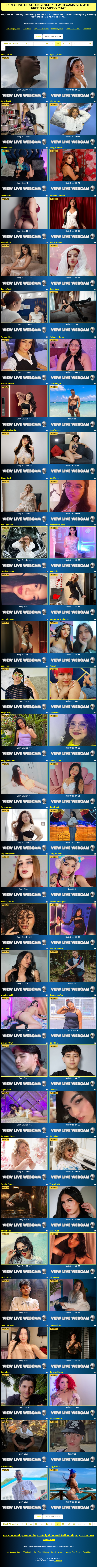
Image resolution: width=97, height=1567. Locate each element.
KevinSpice (6, 1277)
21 (79, 44)
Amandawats (7, 807)
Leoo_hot (5, 666)
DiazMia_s (54, 478)
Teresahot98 (55, 1184)
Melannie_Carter (57, 337)
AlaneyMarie (55, 1231)
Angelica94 (6, 101)
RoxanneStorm (56, 1372)
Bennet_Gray (7, 1043)
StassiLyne (54, 289)
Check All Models (10, 44)
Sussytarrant (7, 54)
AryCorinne (6, 242)
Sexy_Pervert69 (8, 761)
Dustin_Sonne (7, 1184)
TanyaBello (6, 1231)
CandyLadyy (55, 1136)
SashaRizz (54, 571)
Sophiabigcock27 (8, 854)
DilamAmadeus (56, 948)
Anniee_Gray (7, 337)
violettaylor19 (7, 995)
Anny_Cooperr (56, 148)
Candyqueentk (7, 571)
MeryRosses (55, 430)
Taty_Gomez (55, 1467)
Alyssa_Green (56, 54)
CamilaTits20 (7, 289)
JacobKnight (55, 383)
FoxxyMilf (54, 666)
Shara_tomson (56, 242)
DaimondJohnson (57, 196)
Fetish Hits (58, 1561)
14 (42, 44)
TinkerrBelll (6, 478)
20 (74, 44)
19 (69, 44)
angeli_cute (6, 1089)
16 (52, 44)
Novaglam (5, 948)
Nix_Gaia (54, 1043)
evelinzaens (55, 713)
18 (63, 44)
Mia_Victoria (55, 101)
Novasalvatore (56, 1419)
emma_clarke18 (56, 761)
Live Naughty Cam (13, 29)
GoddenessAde (56, 995)
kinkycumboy (7, 1467)
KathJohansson (8, 619)
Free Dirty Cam (57, 29)
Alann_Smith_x (8, 1419)
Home (38, 36)
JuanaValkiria (56, 1325)
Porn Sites (87, 29)
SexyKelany (6, 713)
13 (36, 44)
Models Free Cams (73, 29)
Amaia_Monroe (7, 902)
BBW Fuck (27, 29)
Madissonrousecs (57, 525)
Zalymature (6, 196)
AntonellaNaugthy (58, 902)
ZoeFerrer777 (55, 1089)
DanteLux (5, 1372)
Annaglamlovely (8, 1136)
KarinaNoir (54, 1277)
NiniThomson (7, 525)
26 (90, 44)
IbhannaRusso (7, 1325)
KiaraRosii (54, 807)
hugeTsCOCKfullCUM (59, 619)
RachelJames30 (8, 383)
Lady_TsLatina (56, 854)
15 (47, 44)
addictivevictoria (8, 430)
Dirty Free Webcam (41, 29)
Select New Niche (53, 36)
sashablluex (6, 148)
